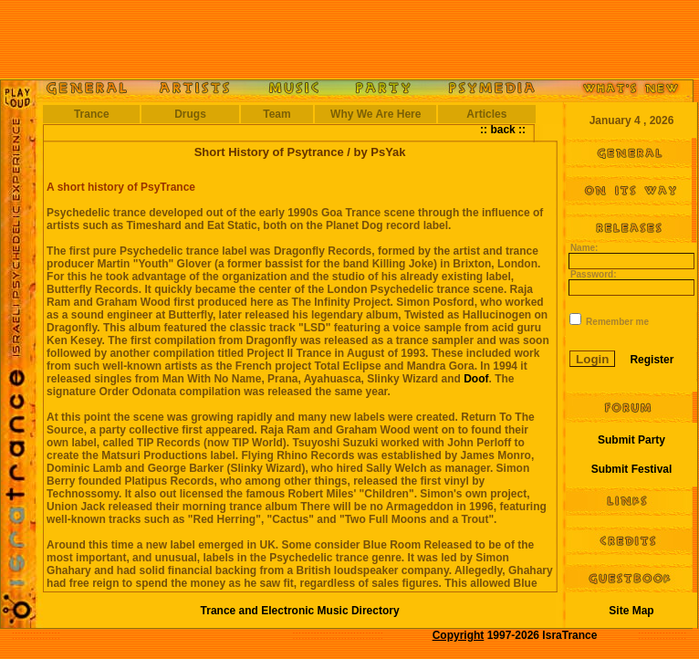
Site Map (631, 610)
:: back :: (503, 129)
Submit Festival (632, 469)
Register (651, 359)
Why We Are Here (375, 114)
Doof (476, 378)
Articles (486, 114)
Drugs (190, 114)
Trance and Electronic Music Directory (300, 610)
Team (276, 114)
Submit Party (631, 440)
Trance (92, 114)
